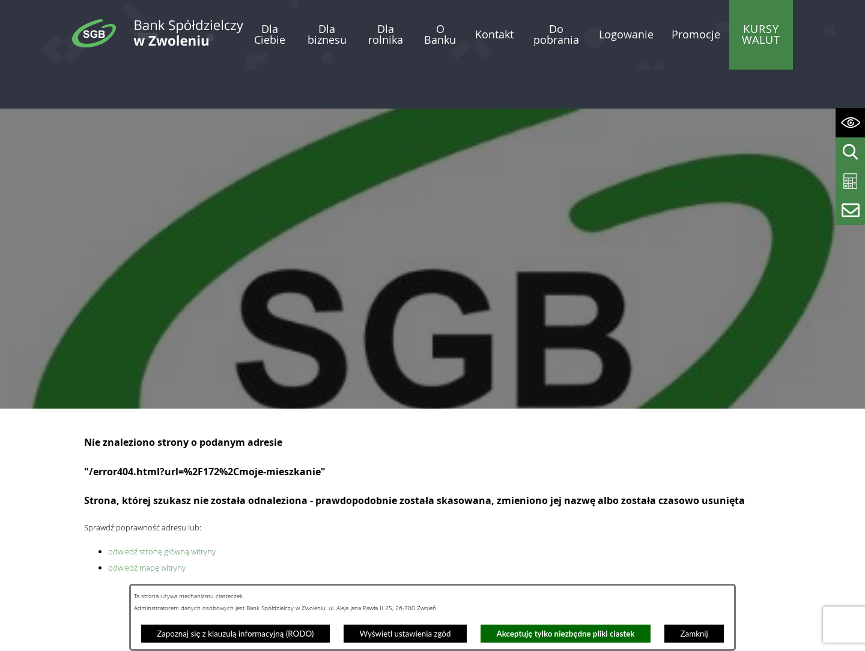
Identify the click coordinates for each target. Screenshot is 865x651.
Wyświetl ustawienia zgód (405, 633)
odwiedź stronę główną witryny (162, 511)
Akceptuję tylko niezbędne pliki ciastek (566, 633)
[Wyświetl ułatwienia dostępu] (850, 122)
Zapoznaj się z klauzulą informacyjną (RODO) (235, 633)
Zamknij (694, 633)
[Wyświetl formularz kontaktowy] (850, 210)
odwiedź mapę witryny (147, 528)
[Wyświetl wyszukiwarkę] (850, 152)
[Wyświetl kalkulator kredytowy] (850, 181)
